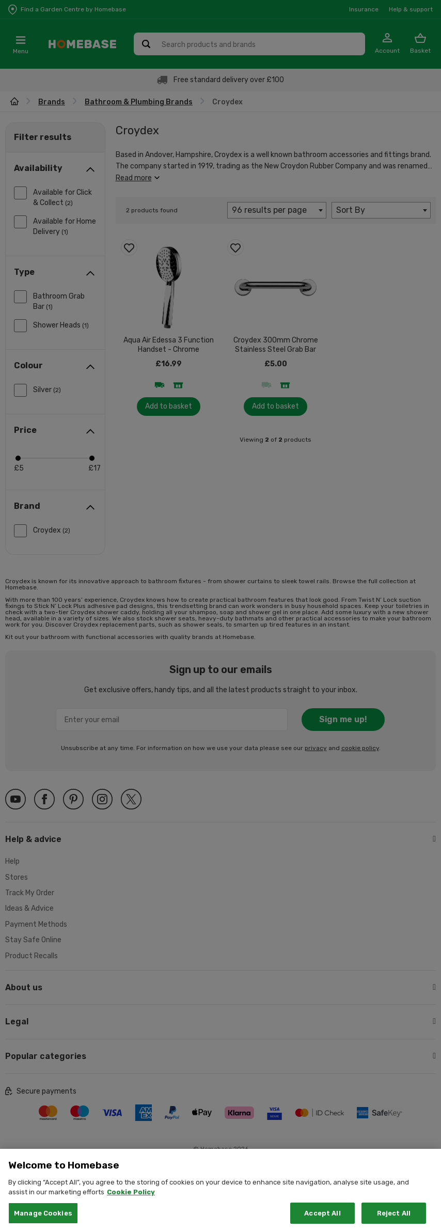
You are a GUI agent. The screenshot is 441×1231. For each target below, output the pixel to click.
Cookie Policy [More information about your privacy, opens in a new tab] (131, 1204)
